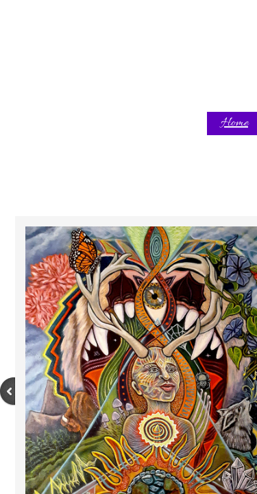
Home (234, 123)
